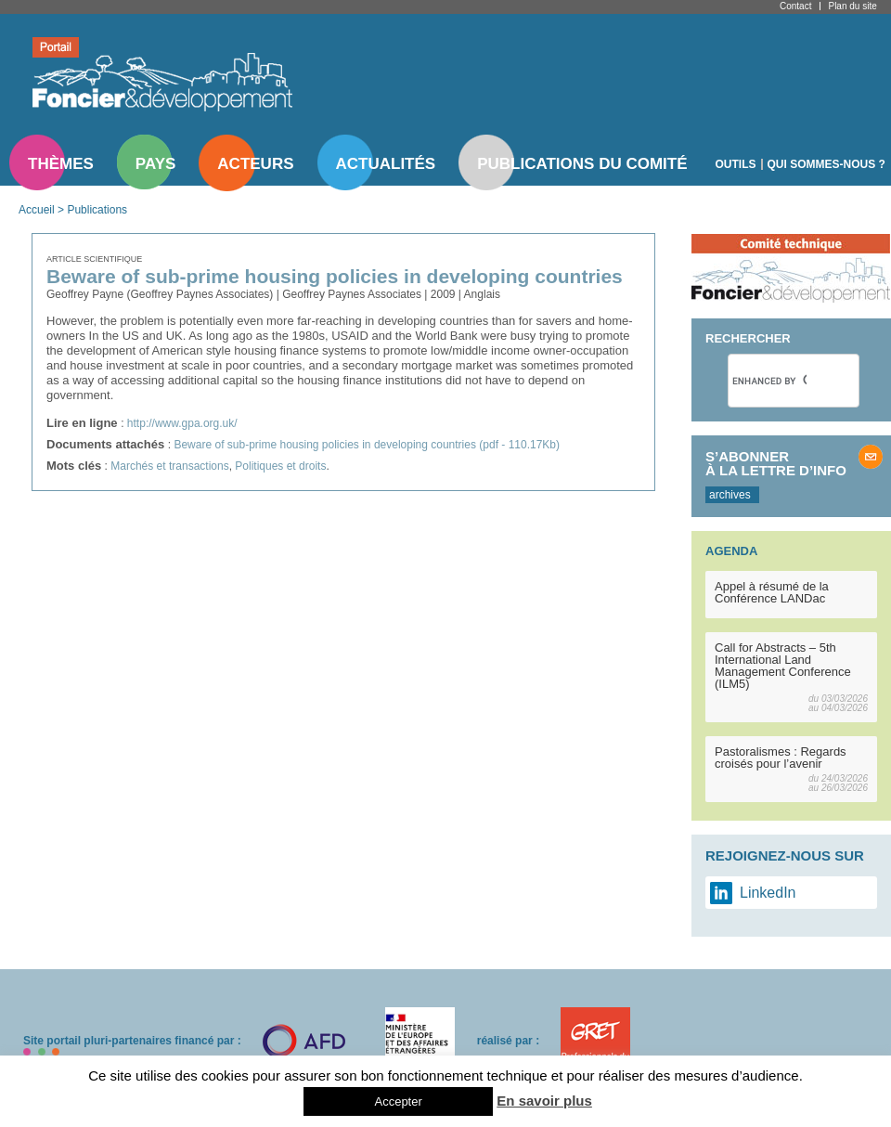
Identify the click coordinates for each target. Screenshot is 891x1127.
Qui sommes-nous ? (826, 164)
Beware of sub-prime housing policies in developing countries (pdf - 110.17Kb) (367, 444)
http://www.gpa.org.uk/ (182, 423)
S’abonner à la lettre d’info (775, 463)
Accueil (37, 209)
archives (730, 494)
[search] (769, 380)
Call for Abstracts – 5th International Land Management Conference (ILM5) (783, 666)
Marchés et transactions (169, 466)
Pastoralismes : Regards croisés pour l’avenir (780, 758)
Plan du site (852, 6)
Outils (736, 164)
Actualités (386, 164)
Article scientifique (94, 259)
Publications (97, 209)
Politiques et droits (280, 466)
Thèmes (61, 164)
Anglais (482, 294)
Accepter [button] (397, 1101)
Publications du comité (582, 164)
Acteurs (255, 164)
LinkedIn (768, 892)
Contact (795, 6)
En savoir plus (544, 1100)
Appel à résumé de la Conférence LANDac (772, 592)
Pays (155, 164)
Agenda (731, 551)
